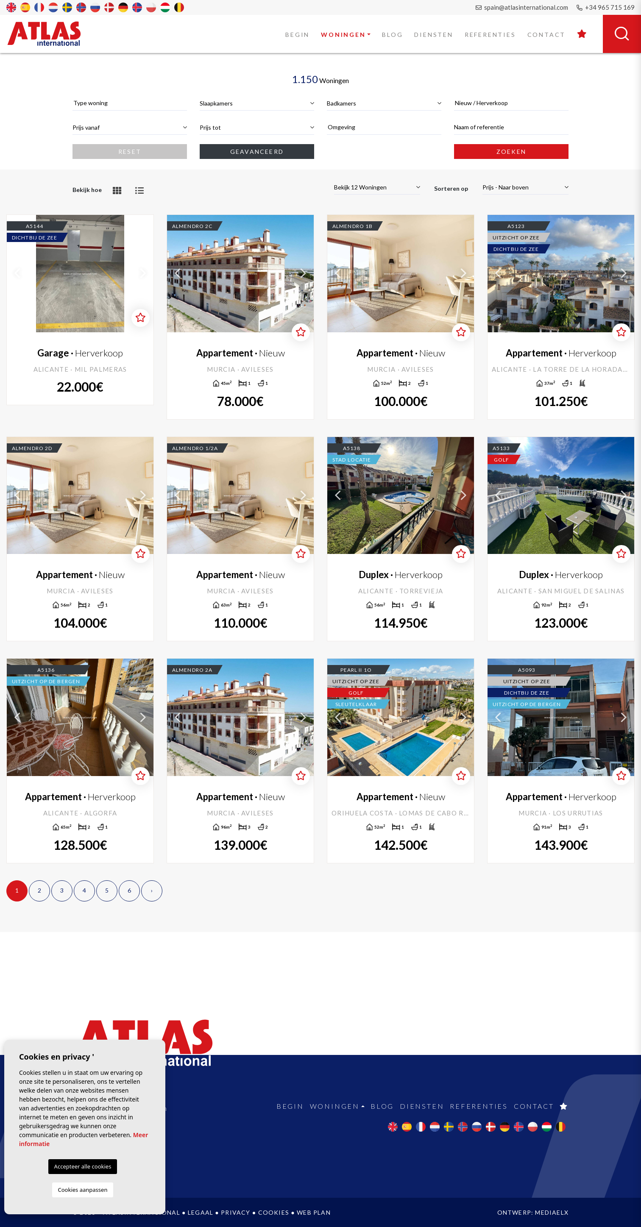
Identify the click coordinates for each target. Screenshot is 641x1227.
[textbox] (129, 103)
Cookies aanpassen (83, 1190)
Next (142, 273)
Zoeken (511, 151)
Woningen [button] (343, 34)
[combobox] (129, 103)
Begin (297, 34)
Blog (392, 34)
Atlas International (49, 33)
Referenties (490, 34)
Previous (17, 273)
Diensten (433, 34)
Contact (546, 34)
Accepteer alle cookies (82, 1166)
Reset (129, 151)
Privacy (235, 1212)
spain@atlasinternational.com (522, 7)
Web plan (314, 1212)
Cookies (273, 1212)
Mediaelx (552, 1212)
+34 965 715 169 (606, 7)
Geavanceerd (257, 151)
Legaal (200, 1212)
